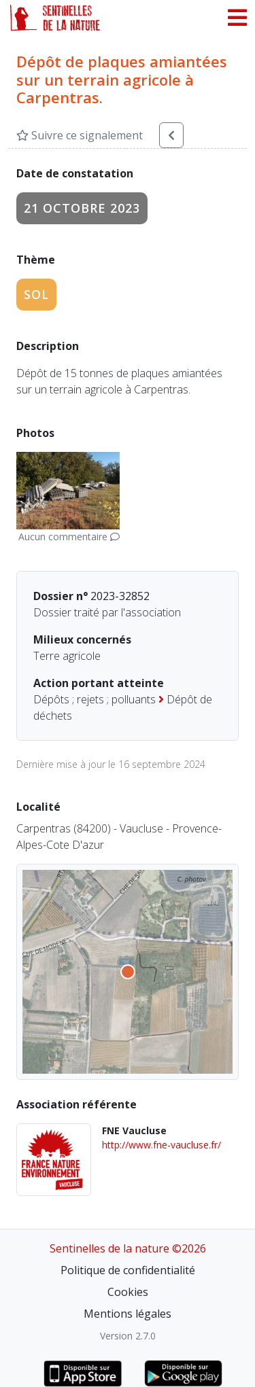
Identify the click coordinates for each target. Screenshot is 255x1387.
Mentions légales (127, 1313)
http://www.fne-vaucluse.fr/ (161, 1144)
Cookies (127, 1291)
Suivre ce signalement (79, 135)
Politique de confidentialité (128, 1270)
